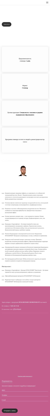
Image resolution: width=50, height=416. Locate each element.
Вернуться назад (9, 9)
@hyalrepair (17, 309)
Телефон (4, 395)
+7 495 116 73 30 (14, 306)
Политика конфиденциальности (25, 376)
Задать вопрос (42, 24)
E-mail (4, 400)
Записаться (6, 24)
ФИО (3, 390)
